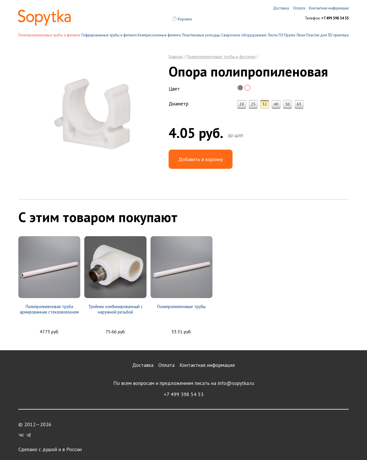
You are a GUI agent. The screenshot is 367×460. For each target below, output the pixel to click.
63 (299, 104)
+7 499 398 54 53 (184, 394)
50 (287, 104)
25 (253, 104)
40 (276, 104)
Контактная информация (207, 365)
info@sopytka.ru (236, 383)
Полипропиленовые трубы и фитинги (49, 35)
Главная (176, 56)
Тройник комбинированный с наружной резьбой (115, 309)
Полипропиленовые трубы (181, 306)
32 (264, 104)
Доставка (142, 365)
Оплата (166, 365)
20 (241, 104)
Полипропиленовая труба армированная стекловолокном (49, 309)
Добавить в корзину (200, 159)
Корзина (185, 19)
